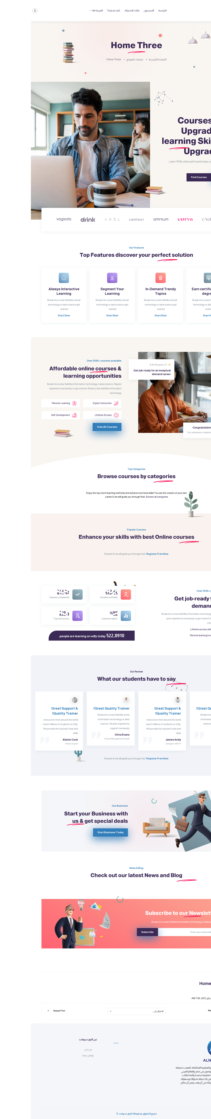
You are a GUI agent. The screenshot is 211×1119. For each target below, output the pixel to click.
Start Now (178, 328)
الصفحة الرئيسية (127, 59)
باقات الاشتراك (101, 10)
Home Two (183, 1010)
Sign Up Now (180, 177)
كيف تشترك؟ (82, 10)
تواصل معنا (57, 1055)
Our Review (105, 685)
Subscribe (116, 932)
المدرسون (118, 10)
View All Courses (76, 440)
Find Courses (154, 177)
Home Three (83, 59)
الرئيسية (131, 10)
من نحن (57, 1049)
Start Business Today (93, 832)
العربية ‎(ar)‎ (66, 10)
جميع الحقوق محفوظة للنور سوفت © (105, 1113)
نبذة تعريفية (28, 1010)
